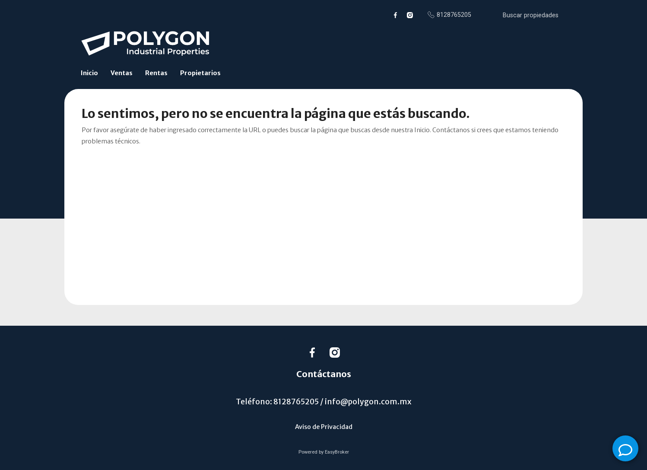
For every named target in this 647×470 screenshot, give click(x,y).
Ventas (122, 73)
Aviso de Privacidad (323, 427)
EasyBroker (337, 452)
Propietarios (200, 73)
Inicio (89, 73)
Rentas (156, 73)
